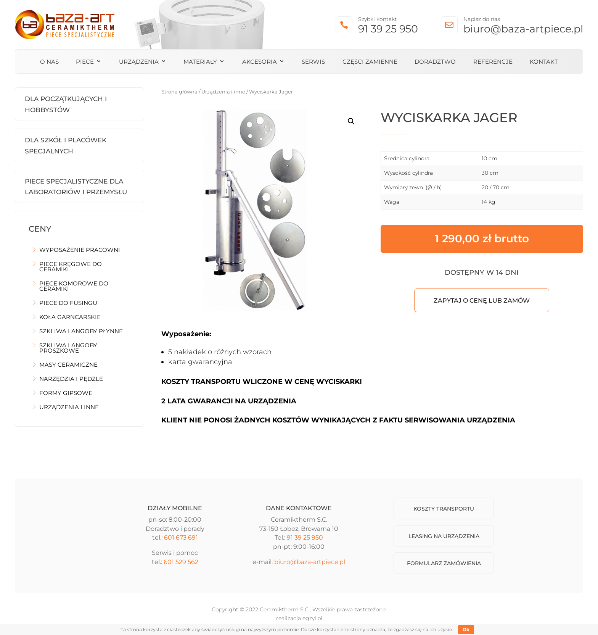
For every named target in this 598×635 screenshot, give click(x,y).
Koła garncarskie (70, 317)
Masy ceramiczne (68, 365)
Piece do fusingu (68, 303)
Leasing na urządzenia (443, 536)
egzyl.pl (312, 618)
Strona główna (179, 92)
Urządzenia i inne (69, 408)
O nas (49, 62)
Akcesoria (259, 62)
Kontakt (544, 62)
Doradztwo (435, 62)
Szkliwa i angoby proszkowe (68, 348)
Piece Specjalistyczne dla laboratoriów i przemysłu (76, 186)
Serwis (313, 62)
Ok (466, 629)
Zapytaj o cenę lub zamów (482, 300)
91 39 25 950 (388, 29)
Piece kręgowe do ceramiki (70, 267)
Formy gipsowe (65, 393)
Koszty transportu (443, 508)
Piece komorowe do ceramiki (73, 286)
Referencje (493, 62)
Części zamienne (369, 62)
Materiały (200, 62)
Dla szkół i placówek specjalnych (65, 145)
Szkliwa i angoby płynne (81, 332)
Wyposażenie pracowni (79, 250)
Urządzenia (139, 62)
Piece (85, 62)
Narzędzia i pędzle (71, 379)
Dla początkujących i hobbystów (66, 104)
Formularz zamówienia (444, 563)
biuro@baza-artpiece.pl (523, 29)
